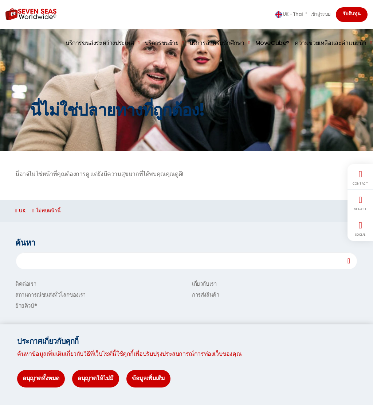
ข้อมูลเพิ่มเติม (148, 378)
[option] (186, 90)
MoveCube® (272, 43)
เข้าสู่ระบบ (320, 14)
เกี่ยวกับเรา (204, 283)
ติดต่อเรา (25, 283)
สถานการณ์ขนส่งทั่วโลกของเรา (50, 294)
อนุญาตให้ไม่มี (96, 378)
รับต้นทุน (351, 14)
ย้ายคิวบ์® (26, 305)
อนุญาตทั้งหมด (41, 378)
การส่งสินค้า (205, 294)
